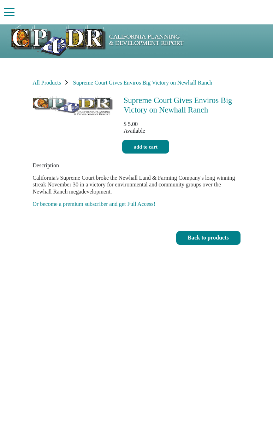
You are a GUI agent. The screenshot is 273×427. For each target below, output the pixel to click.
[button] (208, 238)
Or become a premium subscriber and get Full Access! (93, 204)
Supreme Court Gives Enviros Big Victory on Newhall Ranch (142, 83)
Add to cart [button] (145, 147)
